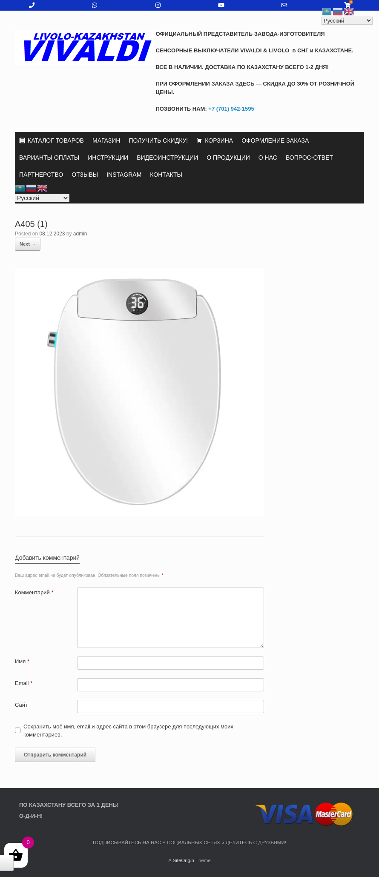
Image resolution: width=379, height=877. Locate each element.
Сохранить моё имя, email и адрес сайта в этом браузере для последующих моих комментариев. (128, 730)
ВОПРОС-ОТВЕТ (309, 157)
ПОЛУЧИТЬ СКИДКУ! (158, 140)
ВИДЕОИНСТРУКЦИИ (167, 157)
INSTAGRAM (123, 174)
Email (23, 683)
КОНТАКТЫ (166, 174)
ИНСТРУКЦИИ (108, 157)
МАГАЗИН (106, 140)
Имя (22, 661)
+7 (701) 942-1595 (230, 109)
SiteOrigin (183, 860)
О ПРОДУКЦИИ (228, 157)
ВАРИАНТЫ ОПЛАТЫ (49, 157)
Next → (28, 243)
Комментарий (34, 592)
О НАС (267, 157)
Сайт (21, 705)
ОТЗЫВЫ (85, 174)
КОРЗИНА (219, 140)
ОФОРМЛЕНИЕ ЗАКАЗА (275, 140)
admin (80, 234)
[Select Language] (42, 198)
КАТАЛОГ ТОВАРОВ (56, 140)
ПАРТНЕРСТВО (41, 174)
